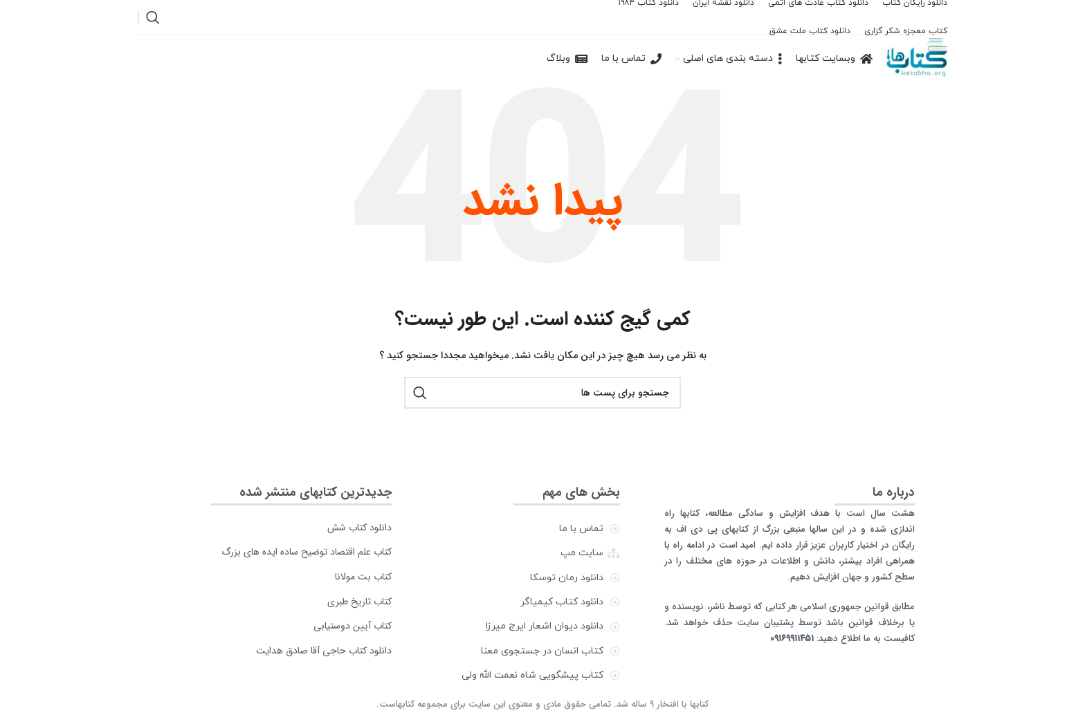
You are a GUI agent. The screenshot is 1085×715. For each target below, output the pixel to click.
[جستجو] (153, 17)
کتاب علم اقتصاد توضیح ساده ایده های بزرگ (306, 551)
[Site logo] (916, 58)
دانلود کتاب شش (359, 527)
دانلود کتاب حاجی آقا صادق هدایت (324, 650)
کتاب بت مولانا (363, 576)
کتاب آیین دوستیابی (352, 625)
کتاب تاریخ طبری (359, 601)
